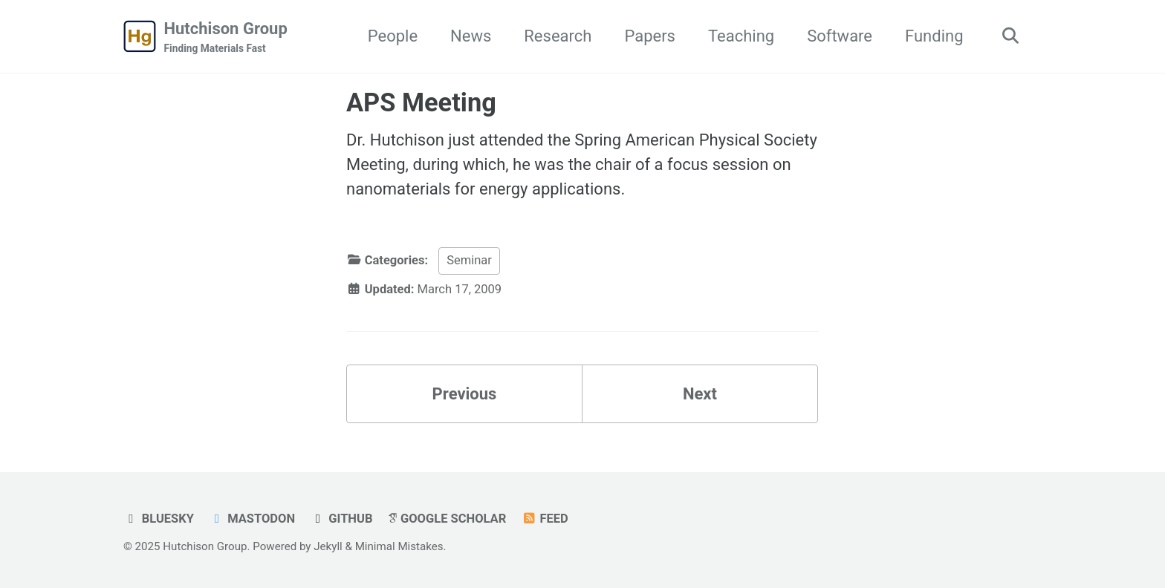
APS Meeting (421, 102)
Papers (649, 36)
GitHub (342, 519)
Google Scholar (447, 519)
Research (557, 36)
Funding (934, 36)
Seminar (469, 260)
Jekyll (328, 546)
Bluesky (158, 519)
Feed (545, 519)
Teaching (741, 36)
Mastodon (252, 519)
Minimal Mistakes (399, 546)
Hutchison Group (226, 37)
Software (839, 36)
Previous (464, 394)
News (470, 36)
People (393, 36)
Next (700, 394)
